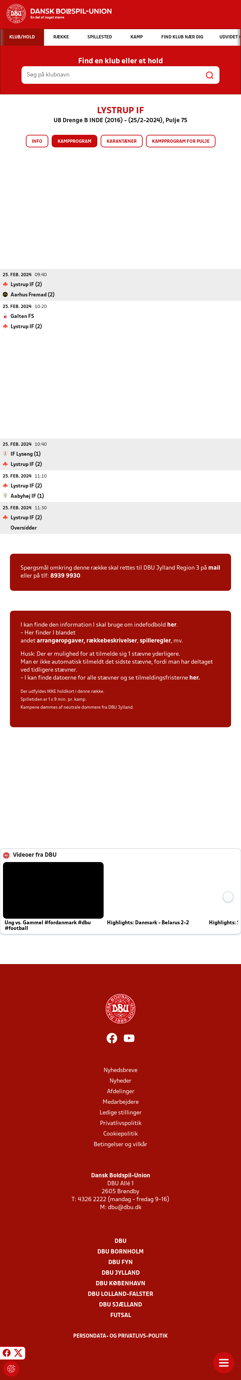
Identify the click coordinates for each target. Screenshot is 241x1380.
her (171, 625)
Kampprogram (74, 141)
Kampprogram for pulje (181, 141)
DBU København (120, 1283)
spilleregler (155, 640)
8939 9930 (65, 576)
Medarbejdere (121, 1102)
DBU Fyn (120, 1262)
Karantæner (122, 141)
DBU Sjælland (120, 1304)
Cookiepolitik (120, 1134)
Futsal (120, 1315)
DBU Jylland (121, 1273)
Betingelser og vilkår (120, 1144)
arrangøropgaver (60, 640)
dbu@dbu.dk (124, 1207)
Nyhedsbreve (120, 1070)
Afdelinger (120, 1091)
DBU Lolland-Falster (120, 1294)
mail (214, 568)
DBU (120, 1241)
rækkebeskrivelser (111, 640)
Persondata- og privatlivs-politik (120, 1336)
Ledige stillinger (121, 1112)
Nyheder (120, 1081)
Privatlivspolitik (120, 1123)
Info (37, 141)
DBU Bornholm (120, 1251)
